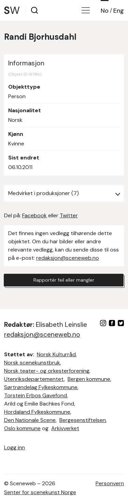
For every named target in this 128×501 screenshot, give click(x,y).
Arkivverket (65, 428)
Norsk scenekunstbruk (32, 362)
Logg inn (14, 447)
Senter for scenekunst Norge (40, 492)
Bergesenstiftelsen (82, 420)
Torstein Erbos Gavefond (35, 395)
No (105, 11)
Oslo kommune (22, 428)
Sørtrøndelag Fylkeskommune (40, 387)
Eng (118, 11)
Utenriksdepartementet (34, 379)
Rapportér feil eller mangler (63, 280)
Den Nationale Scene (30, 420)
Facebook (34, 215)
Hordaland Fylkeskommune (37, 411)
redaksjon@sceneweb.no (67, 257)
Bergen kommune (89, 379)
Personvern (110, 483)
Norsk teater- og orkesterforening (46, 370)
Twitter (69, 215)
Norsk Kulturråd (56, 354)
